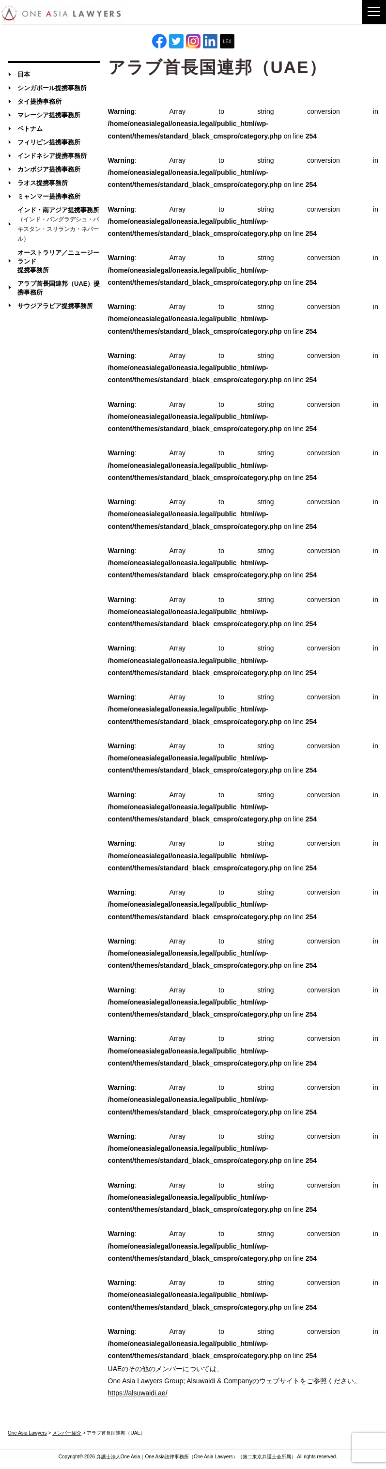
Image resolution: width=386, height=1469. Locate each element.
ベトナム (30, 128)
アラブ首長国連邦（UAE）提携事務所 (58, 288)
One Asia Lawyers (213, 1456)
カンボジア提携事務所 (48, 169)
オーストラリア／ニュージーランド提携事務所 (58, 261)
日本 (23, 74)
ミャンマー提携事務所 (48, 196)
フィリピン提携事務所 (48, 142)
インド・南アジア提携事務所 (58, 224)
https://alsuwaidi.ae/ (138, 1393)
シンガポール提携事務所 (52, 88)
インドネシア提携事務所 (52, 155)
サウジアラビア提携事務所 (55, 305)
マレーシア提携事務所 (48, 115)
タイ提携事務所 (39, 101)
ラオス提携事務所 (42, 182)
